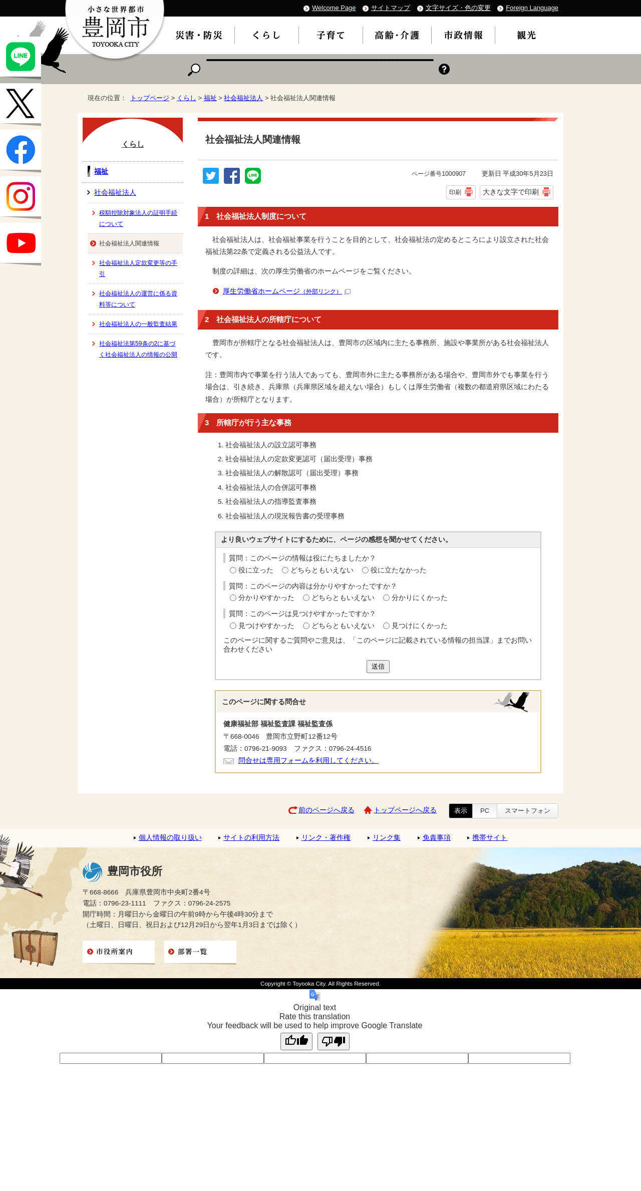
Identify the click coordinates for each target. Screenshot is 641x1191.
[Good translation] (296, 1041)
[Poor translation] (333, 1041)
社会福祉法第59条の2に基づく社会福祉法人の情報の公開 (138, 349)
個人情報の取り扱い (170, 837)
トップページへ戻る (405, 810)
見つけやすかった (266, 626)
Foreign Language (532, 8)
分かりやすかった (266, 598)
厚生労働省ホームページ (287, 291)
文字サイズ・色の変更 (458, 8)
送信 (378, 666)
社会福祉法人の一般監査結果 (138, 324)
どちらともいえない (322, 570)
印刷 (455, 192)
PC (484, 810)
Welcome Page (334, 8)
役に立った (255, 570)
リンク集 (387, 837)
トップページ (149, 98)
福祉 (210, 98)
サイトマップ (390, 8)
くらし (186, 98)
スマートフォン (527, 810)
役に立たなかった (399, 570)
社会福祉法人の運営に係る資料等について (138, 299)
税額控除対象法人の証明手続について (138, 218)
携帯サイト (489, 837)
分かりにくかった (420, 598)
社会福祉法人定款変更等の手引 (138, 268)
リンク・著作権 (326, 837)
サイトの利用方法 (251, 837)
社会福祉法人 (243, 98)
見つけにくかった (420, 626)
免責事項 (437, 837)
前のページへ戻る (326, 810)
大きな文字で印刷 (511, 192)
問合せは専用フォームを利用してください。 (308, 760)
